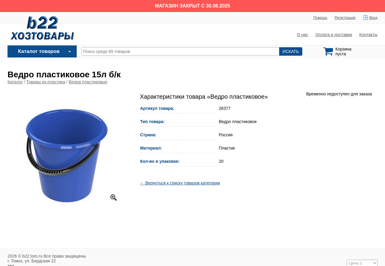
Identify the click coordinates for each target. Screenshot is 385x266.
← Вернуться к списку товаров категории (180, 183)
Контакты (368, 34)
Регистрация (345, 18)
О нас (302, 34)
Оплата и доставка (333, 34)
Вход (373, 18)
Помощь (320, 18)
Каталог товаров (39, 51)
